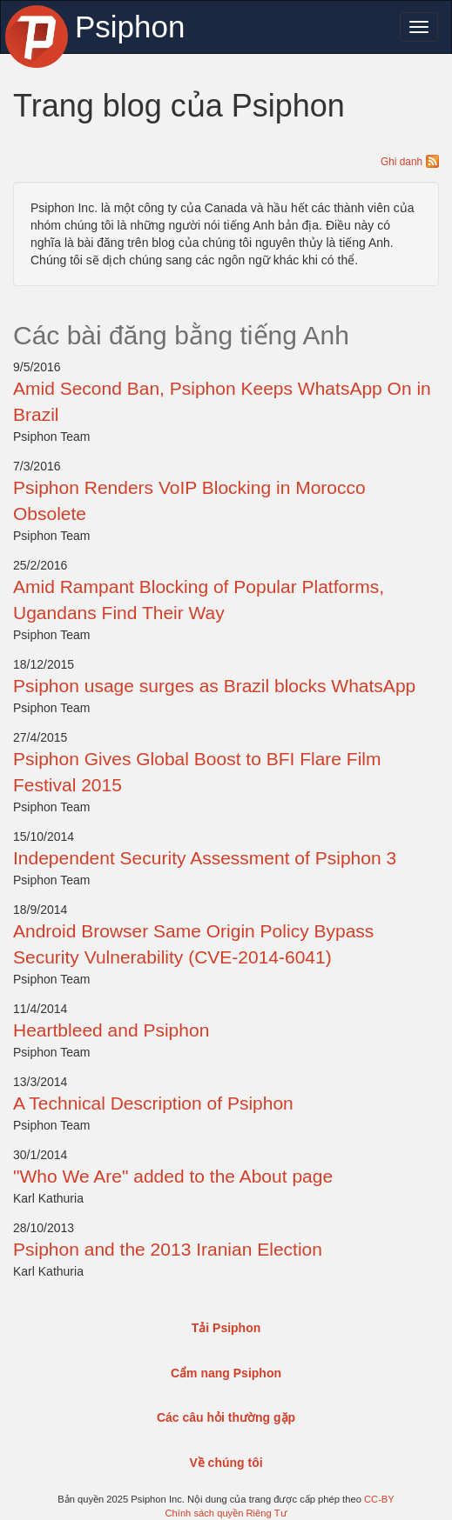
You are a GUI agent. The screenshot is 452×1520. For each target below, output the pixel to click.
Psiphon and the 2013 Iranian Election (167, 1249)
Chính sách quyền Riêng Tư (226, 1513)
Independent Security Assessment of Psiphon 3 (204, 858)
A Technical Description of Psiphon (153, 1103)
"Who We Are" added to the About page (173, 1176)
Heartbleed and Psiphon (111, 1030)
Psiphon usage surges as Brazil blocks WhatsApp (214, 686)
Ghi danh (410, 162)
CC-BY (379, 1499)
